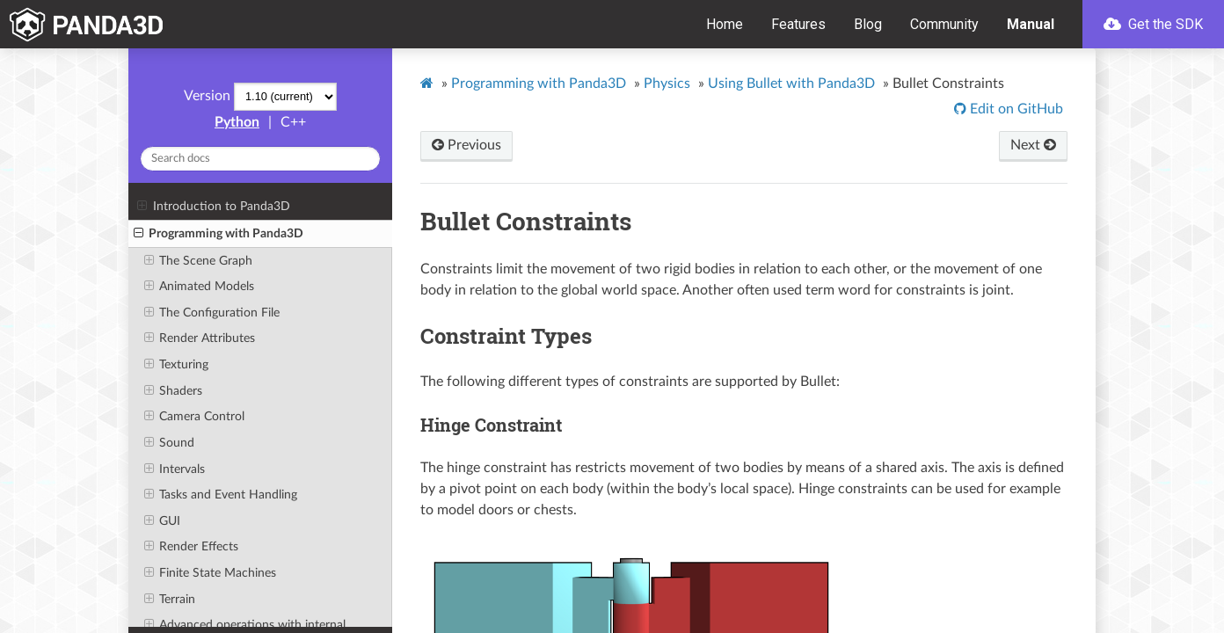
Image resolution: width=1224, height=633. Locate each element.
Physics (667, 83)
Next (1033, 145)
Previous (466, 145)
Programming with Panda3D (218, 234)
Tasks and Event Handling (220, 495)
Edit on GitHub (1014, 109)
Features (798, 24)
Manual (1030, 24)
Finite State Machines (210, 573)
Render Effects (191, 547)
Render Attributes (199, 338)
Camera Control (194, 417)
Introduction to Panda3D (213, 207)
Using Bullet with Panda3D (791, 83)
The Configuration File (212, 313)
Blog (868, 24)
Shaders (173, 391)
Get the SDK (1153, 24)
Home (724, 24)
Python (237, 122)
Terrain (169, 600)
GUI (162, 521)
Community (944, 24)
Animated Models (199, 287)
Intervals (174, 469)
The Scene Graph (198, 261)
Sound (169, 443)
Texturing (176, 365)
